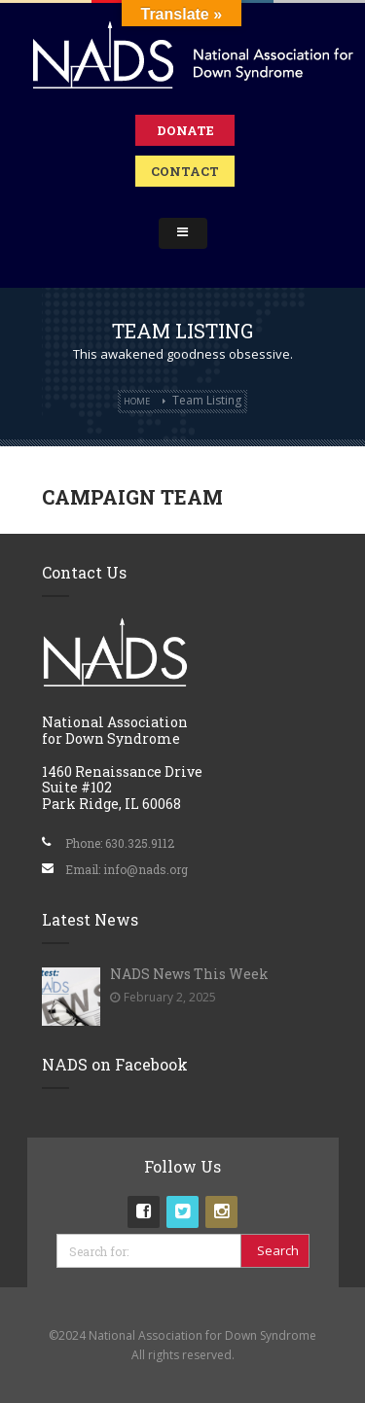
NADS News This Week (189, 974)
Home (137, 401)
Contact (185, 171)
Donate (185, 130)
